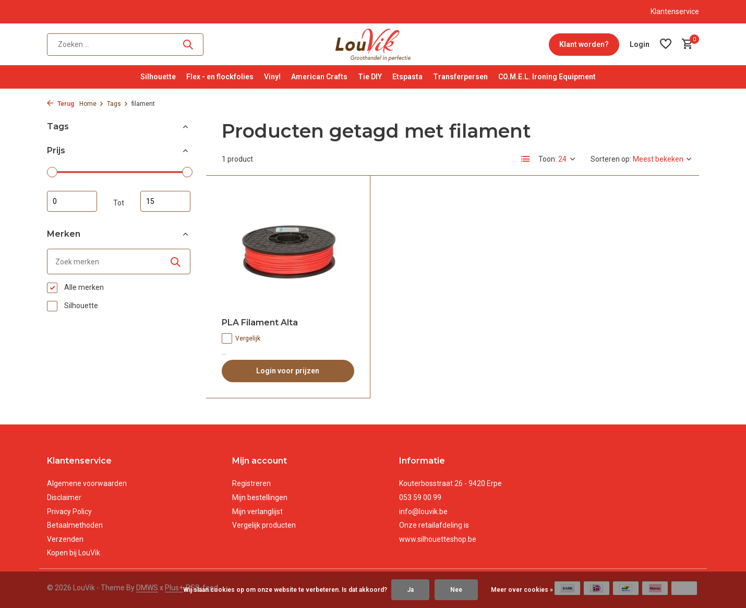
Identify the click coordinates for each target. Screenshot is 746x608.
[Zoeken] (125, 44)
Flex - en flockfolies (220, 76)
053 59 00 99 (420, 497)
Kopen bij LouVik (73, 553)
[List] (526, 159)
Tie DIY (370, 76)
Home (91, 103)
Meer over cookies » (522, 589)
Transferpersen (460, 76)
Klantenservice (675, 11)
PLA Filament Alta (260, 322)
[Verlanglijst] (665, 44)
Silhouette (158, 76)
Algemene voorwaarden (87, 483)
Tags (117, 103)
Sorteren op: (611, 159)
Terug (60, 103)
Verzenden (65, 539)
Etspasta (407, 76)
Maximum (165, 201)
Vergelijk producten (264, 525)
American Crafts (319, 76)
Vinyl (272, 76)
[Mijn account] (639, 44)
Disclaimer (64, 497)
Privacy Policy (69, 511)
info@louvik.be (423, 511)
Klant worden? (584, 44)
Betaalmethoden (75, 525)
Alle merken (75, 288)
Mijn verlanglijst (257, 511)
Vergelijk (241, 338)
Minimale (72, 201)
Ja (410, 589)
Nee (456, 589)
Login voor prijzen (287, 371)
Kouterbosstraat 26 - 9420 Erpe (450, 483)
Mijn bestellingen (259, 497)
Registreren (251, 483)
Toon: (547, 159)
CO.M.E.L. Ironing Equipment (547, 76)
